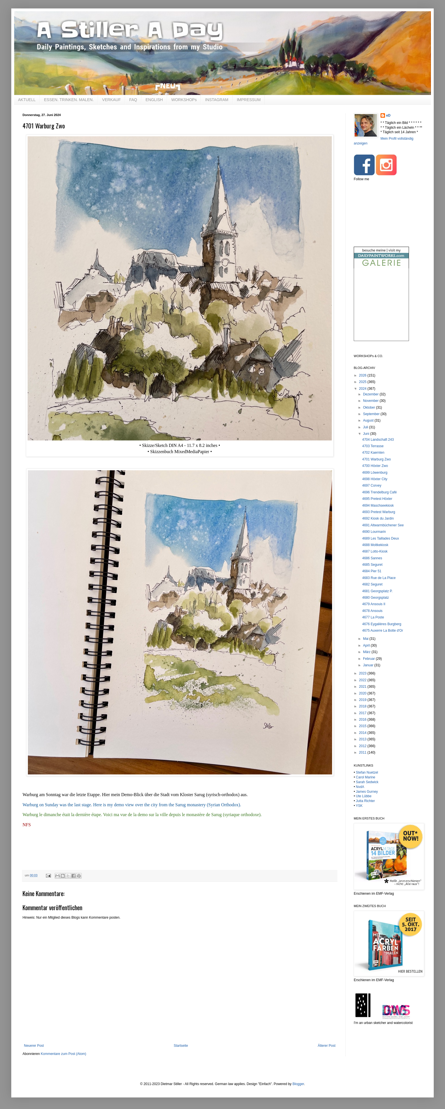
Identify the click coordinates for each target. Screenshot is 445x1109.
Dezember (371, 394)
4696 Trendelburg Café (379, 492)
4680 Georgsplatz (375, 598)
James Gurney (367, 792)
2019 (363, 700)
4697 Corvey (371, 485)
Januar (368, 665)
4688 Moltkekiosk (375, 545)
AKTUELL (26, 99)
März (367, 652)
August (369, 420)
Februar (369, 659)
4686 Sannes (372, 558)
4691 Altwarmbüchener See (383, 525)
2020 (363, 693)
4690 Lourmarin (374, 532)
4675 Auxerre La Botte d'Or (382, 631)
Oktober (369, 407)
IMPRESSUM (249, 99)
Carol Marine (365, 777)
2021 (363, 687)
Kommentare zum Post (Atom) (63, 1054)
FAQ (133, 99)
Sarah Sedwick (367, 782)
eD (388, 115)
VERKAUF (111, 99)
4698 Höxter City (374, 479)
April (367, 645)
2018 (363, 706)
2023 (363, 673)
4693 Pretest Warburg (378, 512)
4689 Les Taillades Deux (380, 538)
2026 (363, 375)
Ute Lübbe (363, 796)
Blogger (298, 1084)
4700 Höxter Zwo (375, 466)
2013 (363, 739)
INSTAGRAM (216, 99)
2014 (363, 733)
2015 (363, 726)
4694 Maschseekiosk (378, 505)
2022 (363, 680)
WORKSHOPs (184, 99)
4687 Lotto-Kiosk (375, 551)
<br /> (381, 309)
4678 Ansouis (372, 611)
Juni (366, 434)
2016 (363, 719)
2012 (363, 746)
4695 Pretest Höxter (377, 499)
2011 (363, 752)
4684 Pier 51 (371, 571)
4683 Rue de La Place (379, 578)
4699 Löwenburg (374, 473)
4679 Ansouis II (373, 604)
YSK (359, 806)
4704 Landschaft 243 (378, 440)
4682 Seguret (372, 584)
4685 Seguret (372, 565)
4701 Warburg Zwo (376, 459)
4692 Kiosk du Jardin (378, 518)
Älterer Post (326, 1046)
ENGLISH (154, 99)
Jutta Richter (365, 801)
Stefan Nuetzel (367, 772)
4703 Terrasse (373, 446)
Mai (366, 639)
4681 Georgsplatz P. (377, 591)
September (372, 414)
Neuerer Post (34, 1046)
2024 (363, 389)
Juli (366, 427)
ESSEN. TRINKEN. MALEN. (69, 99)
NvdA (360, 787)
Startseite (181, 1046)
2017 (363, 713)
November (371, 401)
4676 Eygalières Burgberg (381, 624)
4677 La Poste (373, 617)
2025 (363, 382)
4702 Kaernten (373, 453)
